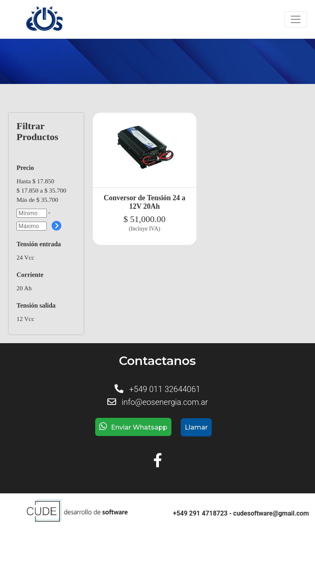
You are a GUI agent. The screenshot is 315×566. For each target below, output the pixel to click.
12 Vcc (25, 318)
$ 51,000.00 (144, 219)
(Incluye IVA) (144, 229)
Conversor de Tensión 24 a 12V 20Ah (145, 202)
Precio (25, 167)
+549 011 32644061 (164, 389)
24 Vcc (25, 257)
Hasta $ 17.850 (35, 181)
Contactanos (157, 360)
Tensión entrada (39, 244)
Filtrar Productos (37, 131)
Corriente (30, 274)
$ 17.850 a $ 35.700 (41, 190)
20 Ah (24, 288)
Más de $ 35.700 (37, 199)
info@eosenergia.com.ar (164, 402)
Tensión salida (36, 305)
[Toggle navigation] (295, 19)
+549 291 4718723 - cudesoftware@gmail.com (241, 513)
